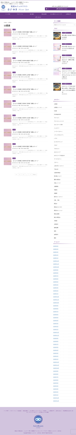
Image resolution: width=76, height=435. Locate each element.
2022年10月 (56, 368)
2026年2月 (55, 255)
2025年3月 (55, 287)
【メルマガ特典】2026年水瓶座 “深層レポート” (25, 60)
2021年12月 (56, 398)
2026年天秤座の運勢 (24, 105)
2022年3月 (55, 389)
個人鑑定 (32, 14)
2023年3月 (55, 353)
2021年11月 (56, 401)
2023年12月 (56, 332)
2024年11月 (56, 299)
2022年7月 (55, 377)
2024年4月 (55, 320)
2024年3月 (55, 323)
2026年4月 (55, 249)
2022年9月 (55, 371)
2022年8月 (55, 374)
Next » (34, 174)
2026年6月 (55, 246)
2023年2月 (55, 356)
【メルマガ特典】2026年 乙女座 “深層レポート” (25, 117)
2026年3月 (55, 252)
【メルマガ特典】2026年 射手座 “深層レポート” (25, 89)
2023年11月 (56, 335)
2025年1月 (55, 293)
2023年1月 (55, 359)
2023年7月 (55, 344)
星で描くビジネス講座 (44, 412)
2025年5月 (55, 281)
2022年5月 (55, 383)
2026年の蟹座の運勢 (24, 148)
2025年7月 (55, 276)
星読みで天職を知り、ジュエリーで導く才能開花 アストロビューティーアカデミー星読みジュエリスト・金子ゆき (38, 430)
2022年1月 (55, 395)
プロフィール (20, 14)
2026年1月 (55, 258)
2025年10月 (56, 267)
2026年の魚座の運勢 (24, 48)
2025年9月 (55, 270)
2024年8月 (55, 308)
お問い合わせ (38, 17)
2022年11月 (56, 365)
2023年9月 (55, 338)
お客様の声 (68, 14)
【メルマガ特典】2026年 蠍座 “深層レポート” (25, 32)
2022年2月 (55, 392)
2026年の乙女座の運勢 (25, 119)
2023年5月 (55, 347)
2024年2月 (55, 326)
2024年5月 (55, 317)
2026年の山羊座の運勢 (25, 76)
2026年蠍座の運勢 (24, 34)
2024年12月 (56, 296)
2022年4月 (55, 386)
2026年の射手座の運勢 (25, 91)
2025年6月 (55, 278)
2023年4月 (55, 350)
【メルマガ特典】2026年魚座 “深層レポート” (25, 46)
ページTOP (7, 14)
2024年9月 (55, 305)
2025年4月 (55, 284)
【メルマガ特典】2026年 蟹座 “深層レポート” (25, 146)
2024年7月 (55, 311)
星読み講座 (44, 14)
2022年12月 (56, 362)
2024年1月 (55, 329)
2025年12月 (56, 261)
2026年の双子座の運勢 (25, 162)
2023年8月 (55, 341)
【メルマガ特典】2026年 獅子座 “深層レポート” (25, 132)
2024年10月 (56, 302)
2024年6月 (55, 314)
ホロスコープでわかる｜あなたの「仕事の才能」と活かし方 (68, 59)
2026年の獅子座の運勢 (25, 134)
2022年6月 (55, 380)
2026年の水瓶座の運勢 (25, 62)
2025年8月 (55, 273)
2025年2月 (55, 290)
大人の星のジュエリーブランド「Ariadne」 (56, 15)
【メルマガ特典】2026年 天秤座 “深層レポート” (25, 103)
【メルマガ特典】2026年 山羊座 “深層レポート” (25, 75)
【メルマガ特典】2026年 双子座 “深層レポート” (25, 160)
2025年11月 (56, 264)
